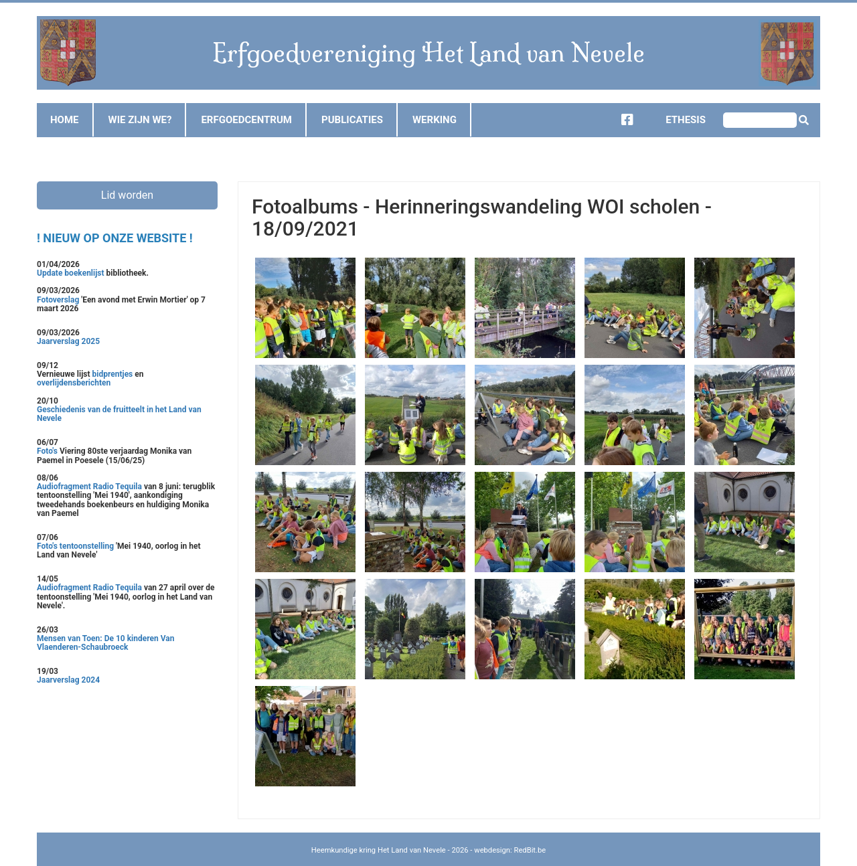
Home (64, 120)
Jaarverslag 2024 (68, 680)
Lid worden (127, 195)
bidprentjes (112, 374)
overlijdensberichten (73, 382)
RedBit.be (530, 850)
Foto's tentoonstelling (75, 546)
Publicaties (352, 120)
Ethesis (676, 120)
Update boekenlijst (71, 273)
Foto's (48, 451)
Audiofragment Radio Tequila (89, 486)
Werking (434, 120)
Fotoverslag (59, 300)
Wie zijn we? (140, 120)
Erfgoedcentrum (246, 120)
